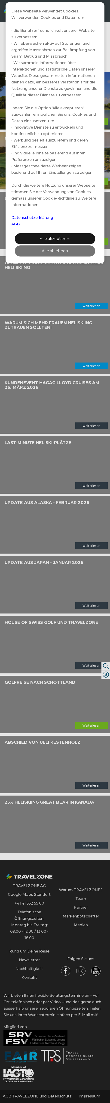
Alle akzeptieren (55, 238)
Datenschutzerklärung (32, 217)
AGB (15, 224)
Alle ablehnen (55, 251)
